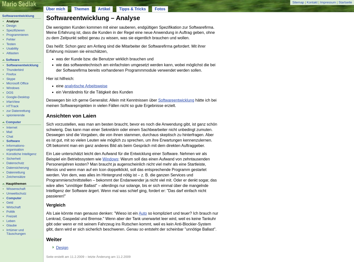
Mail (9, 132)
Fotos (160, 9)
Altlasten (12, 53)
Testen (11, 44)
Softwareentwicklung (18, 16)
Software (12, 60)
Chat (9, 136)
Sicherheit (13, 158)
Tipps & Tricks (132, 9)
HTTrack (12, 106)
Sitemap (298, 2)
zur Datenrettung (18, 111)
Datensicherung (17, 168)
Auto (143, 213)
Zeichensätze (15, 177)
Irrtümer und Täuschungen (16, 232)
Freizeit (11, 216)
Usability (12, 48)
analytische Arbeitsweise (86, 86)
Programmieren (17, 35)
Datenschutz (15, 163)
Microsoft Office (17, 83)
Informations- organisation (15, 147)
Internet (11, 127)
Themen (81, 9)
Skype (10, 79)
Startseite (345, 2)
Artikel (104, 9)
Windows (12, 88)
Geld (9, 202)
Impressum (328, 2)
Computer (13, 122)
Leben (10, 221)
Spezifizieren (15, 30)
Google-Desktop (18, 97)
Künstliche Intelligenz (21, 154)
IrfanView (13, 102)
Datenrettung (15, 172)
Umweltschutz (16, 193)
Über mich (55, 9)
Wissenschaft (15, 189)
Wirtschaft (13, 207)
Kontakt (312, 2)
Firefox (11, 74)
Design (11, 25)
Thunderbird (15, 70)
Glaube (11, 225)
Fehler (10, 39)
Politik (10, 211)
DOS (9, 92)
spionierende (15, 115)
